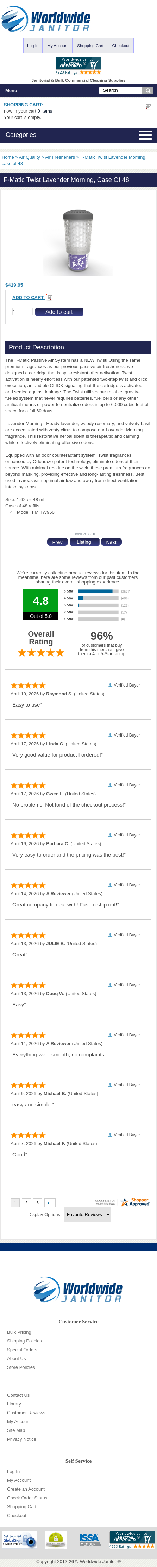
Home (8, 157)
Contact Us (18, 1395)
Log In (33, 45)
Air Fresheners (60, 157)
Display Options (44, 1214)
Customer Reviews (26, 1412)
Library (14, 1404)
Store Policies (21, 1367)
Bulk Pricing (19, 1332)
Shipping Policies (24, 1341)
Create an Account (26, 1489)
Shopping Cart (90, 45)
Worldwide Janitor (98, 1561)
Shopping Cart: (23, 104)
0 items (44, 111)
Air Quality (29, 157)
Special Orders (22, 1349)
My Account (57, 45)
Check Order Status (27, 1497)
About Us (16, 1358)
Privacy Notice (21, 1439)
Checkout (121, 45)
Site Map (16, 1430)
